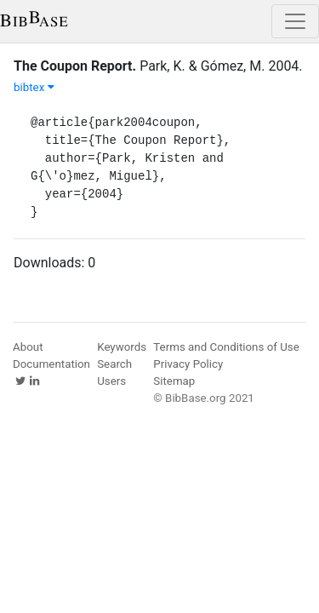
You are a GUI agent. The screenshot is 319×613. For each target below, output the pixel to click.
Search (114, 364)
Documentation (51, 364)
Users (111, 381)
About (28, 347)
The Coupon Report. (75, 66)
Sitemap (174, 381)
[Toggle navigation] (295, 21)
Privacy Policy (188, 364)
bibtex (34, 87)
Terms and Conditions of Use (226, 347)
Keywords (121, 347)
